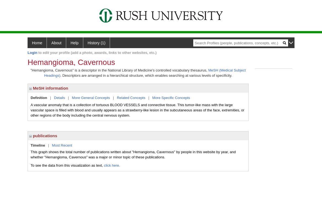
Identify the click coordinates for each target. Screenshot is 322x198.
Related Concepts (131, 98)
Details (59, 98)
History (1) (97, 43)
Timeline (38, 145)
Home (37, 43)
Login (32, 53)
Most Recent (62, 145)
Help (75, 43)
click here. (112, 165)
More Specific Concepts (171, 98)
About (56, 43)
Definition (39, 98)
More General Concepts (91, 98)
